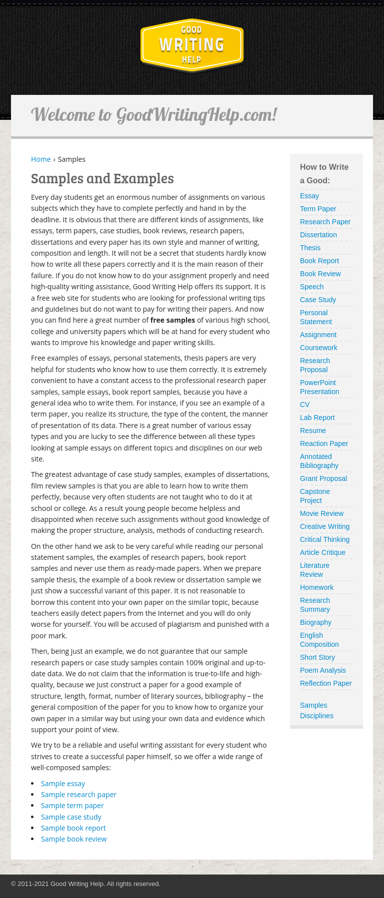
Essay (309, 196)
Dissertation (318, 235)
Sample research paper (78, 794)
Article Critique (323, 552)
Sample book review (73, 839)
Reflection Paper (326, 683)
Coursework (319, 348)
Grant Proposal (323, 478)
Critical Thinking (325, 539)
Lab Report (317, 418)
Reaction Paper (324, 444)
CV (305, 405)
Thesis (310, 248)
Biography (316, 622)
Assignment (318, 335)
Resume (313, 431)
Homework (317, 587)
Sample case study (71, 817)
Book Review (320, 274)
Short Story (317, 657)
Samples (313, 705)
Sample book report (73, 828)
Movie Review (322, 513)
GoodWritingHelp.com (192, 46)
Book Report (319, 261)
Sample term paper (72, 805)
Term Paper (318, 209)
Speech (312, 287)
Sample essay (63, 783)
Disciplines (317, 716)
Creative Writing (325, 526)
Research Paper (325, 222)
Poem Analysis (323, 670)
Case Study (318, 300)
